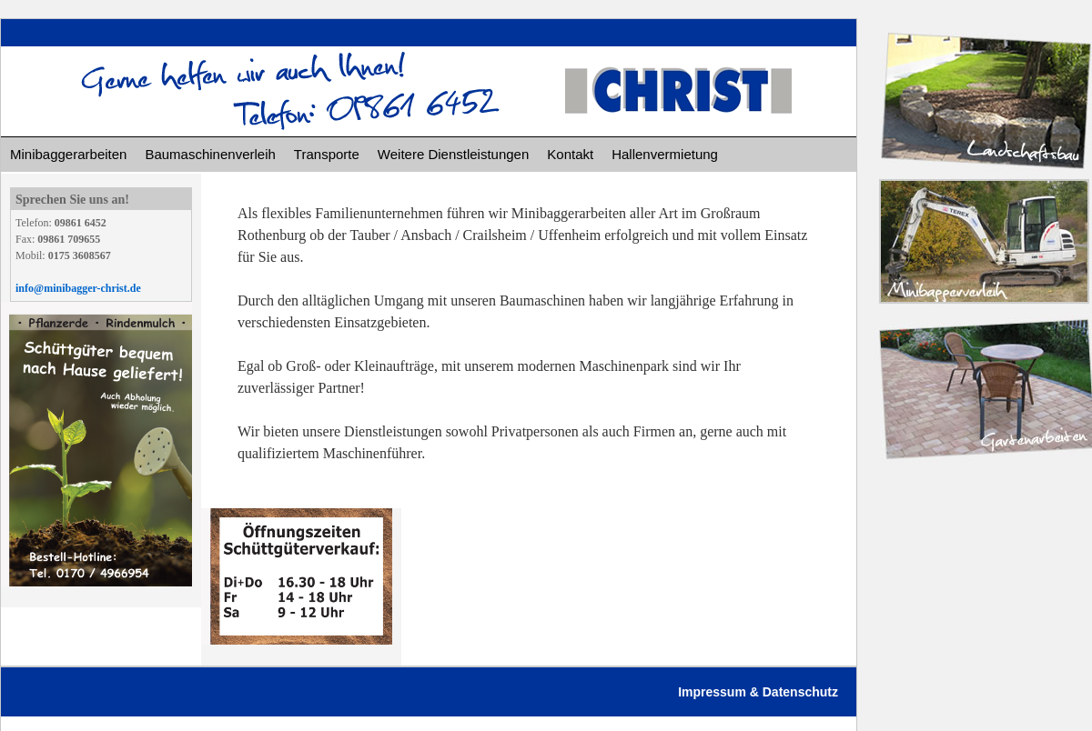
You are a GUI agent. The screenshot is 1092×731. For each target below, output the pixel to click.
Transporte (326, 154)
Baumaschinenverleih (210, 154)
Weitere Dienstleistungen (453, 154)
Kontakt (570, 154)
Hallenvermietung (665, 154)
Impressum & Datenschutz (758, 692)
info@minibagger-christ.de (78, 288)
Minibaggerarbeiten (68, 154)
